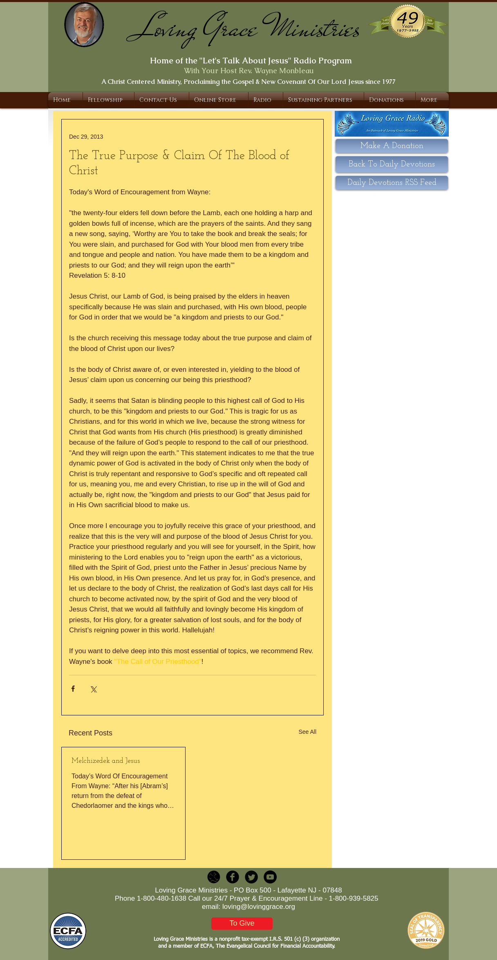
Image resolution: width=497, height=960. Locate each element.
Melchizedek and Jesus (106, 761)
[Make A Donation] (392, 146)
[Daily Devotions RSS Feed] (392, 183)
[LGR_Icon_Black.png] (213, 877)
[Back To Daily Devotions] (392, 164)
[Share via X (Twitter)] (93, 688)
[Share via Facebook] (73, 688)
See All (307, 731)
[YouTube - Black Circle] (270, 877)
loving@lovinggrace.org (258, 907)
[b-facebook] (232, 877)
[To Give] (242, 923)
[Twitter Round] (251, 877)
